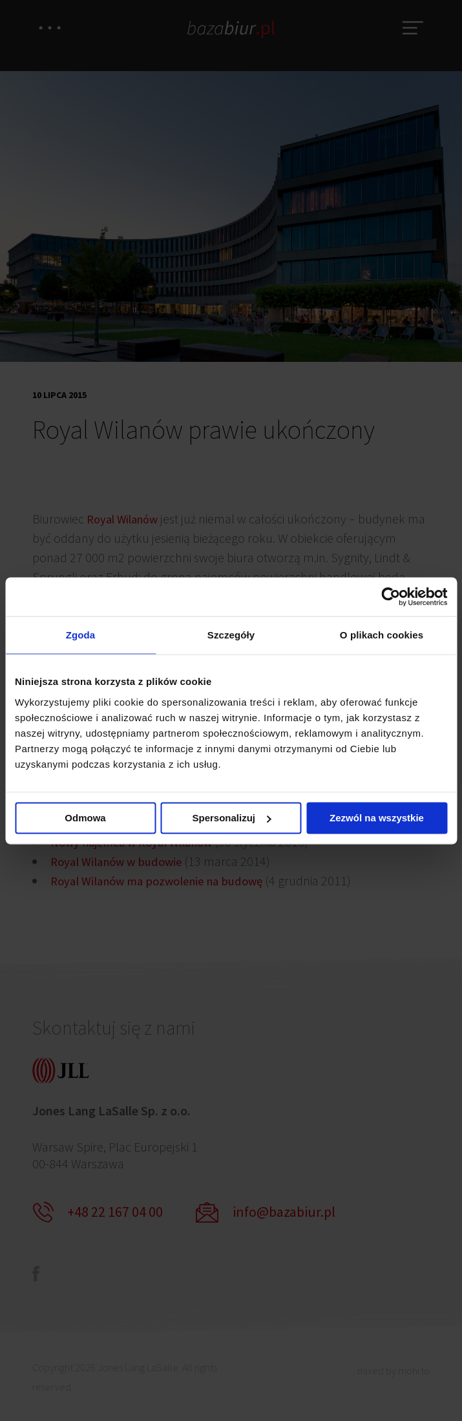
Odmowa (85, 818)
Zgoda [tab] (81, 634)
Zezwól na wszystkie (377, 818)
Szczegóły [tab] (231, 634)
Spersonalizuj (231, 818)
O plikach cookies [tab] (381, 634)
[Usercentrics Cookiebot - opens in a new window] (390, 595)
